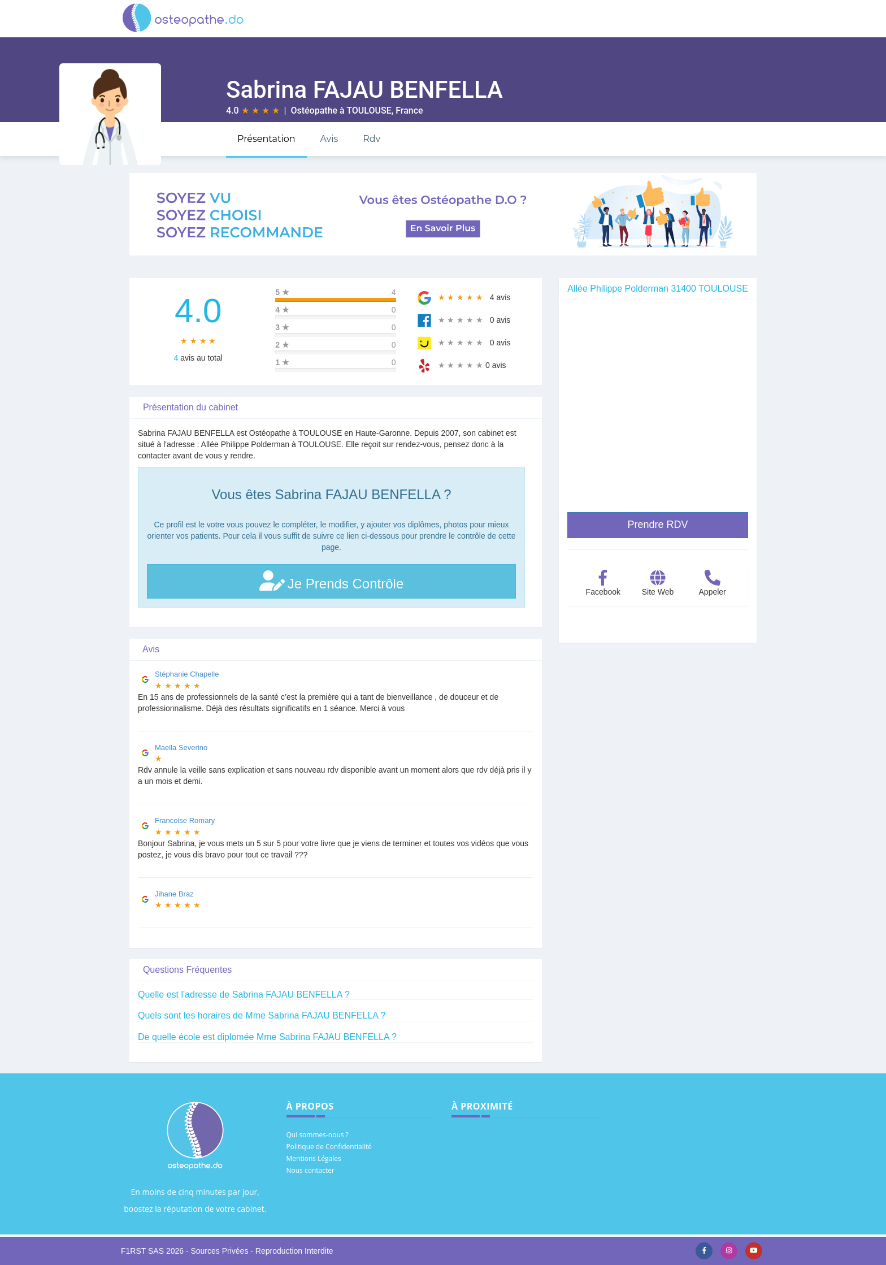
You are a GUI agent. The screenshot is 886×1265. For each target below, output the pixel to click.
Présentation (266, 138)
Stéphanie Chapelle (187, 674)
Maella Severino (181, 747)
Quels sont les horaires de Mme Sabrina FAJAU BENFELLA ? (261, 1015)
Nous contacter (310, 1170)
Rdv (371, 138)
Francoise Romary (185, 820)
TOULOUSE (368, 110)
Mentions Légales (313, 1158)
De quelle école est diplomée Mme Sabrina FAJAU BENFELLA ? (267, 1037)
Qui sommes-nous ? (317, 1135)
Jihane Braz (174, 894)
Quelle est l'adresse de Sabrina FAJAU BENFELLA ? (244, 994)
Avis (329, 138)
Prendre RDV (657, 524)
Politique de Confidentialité (329, 1146)
